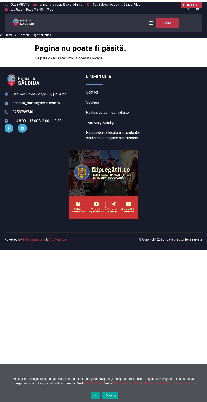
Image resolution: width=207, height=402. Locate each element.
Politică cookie (93, 383)
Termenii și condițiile (127, 383)
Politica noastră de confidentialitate (167, 383)
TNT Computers (33, 239)
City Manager (58, 239)
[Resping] (194, 385)
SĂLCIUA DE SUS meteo (173, 91)
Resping (110, 395)
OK (95, 395)
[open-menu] (150, 23)
